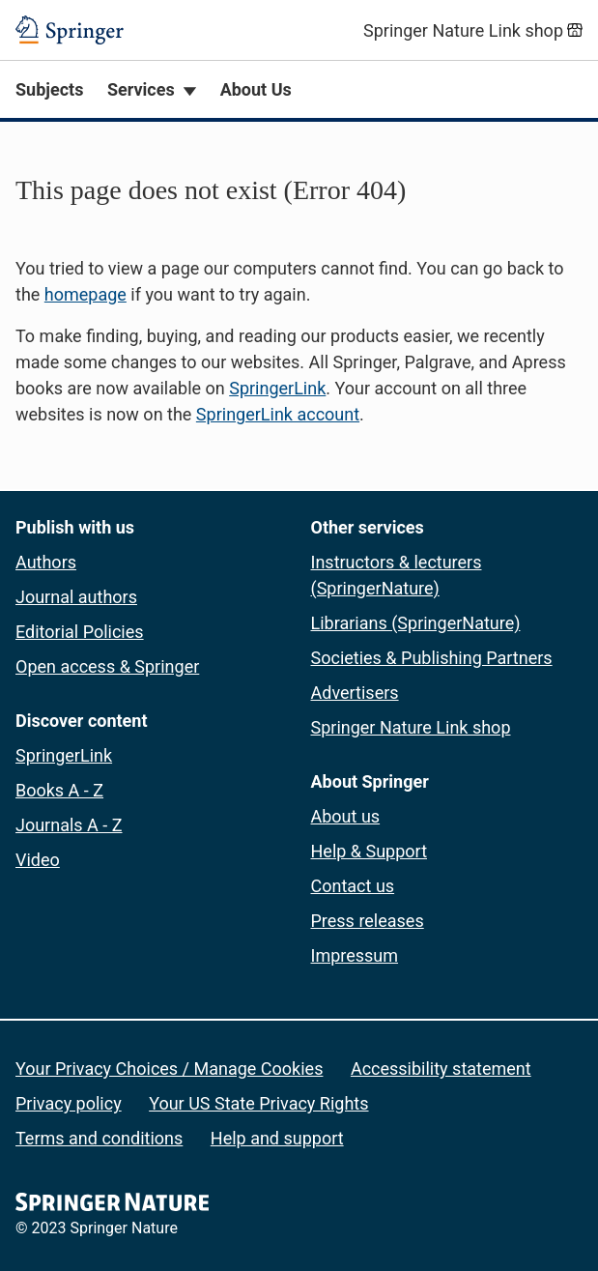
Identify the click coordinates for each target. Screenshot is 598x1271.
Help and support (277, 1138)
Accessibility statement (441, 1068)
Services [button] (141, 89)
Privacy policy (68, 1103)
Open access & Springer (107, 666)
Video (37, 860)
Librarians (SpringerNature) (416, 623)
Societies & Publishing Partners (432, 658)
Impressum (355, 955)
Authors (45, 562)
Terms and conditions (99, 1138)
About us (346, 816)
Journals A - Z (69, 825)
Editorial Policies (79, 631)
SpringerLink (277, 388)
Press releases (367, 920)
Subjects (49, 89)
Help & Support (369, 851)
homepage (85, 294)
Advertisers (355, 692)
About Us (256, 89)
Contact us (353, 886)
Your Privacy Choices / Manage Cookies (169, 1068)
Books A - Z (59, 790)
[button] (299, 299)
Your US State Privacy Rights (258, 1103)
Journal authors (76, 597)
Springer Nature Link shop (411, 727)
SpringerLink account (277, 414)
